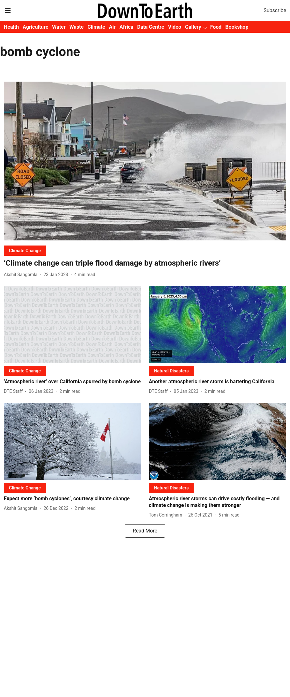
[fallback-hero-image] (145, 161)
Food (216, 27)
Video (174, 27)
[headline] (145, 263)
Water (58, 27)
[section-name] (25, 250)
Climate (96, 27)
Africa (126, 27)
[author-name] (22, 274)
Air (112, 27)
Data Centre (150, 27)
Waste (77, 27)
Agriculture (35, 27)
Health (11, 27)
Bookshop (236, 27)
